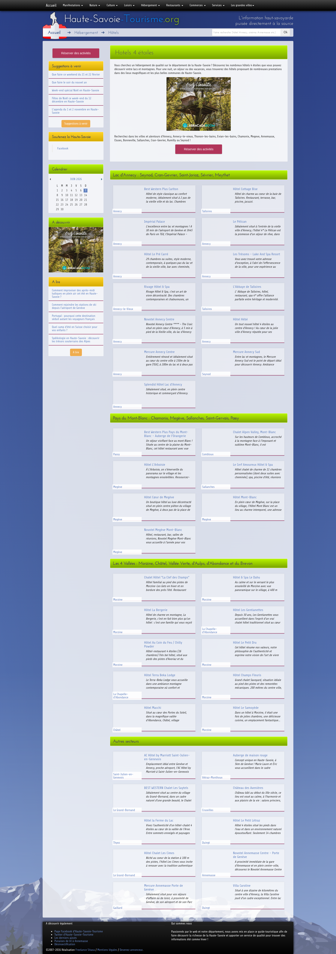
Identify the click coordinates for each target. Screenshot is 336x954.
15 (57, 199)
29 (57, 209)
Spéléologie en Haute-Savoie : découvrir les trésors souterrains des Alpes (75, 340)
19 (76, 199)
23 (62, 204)
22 (57, 204)
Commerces (198, 5)
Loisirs (129, 5)
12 (76, 195)
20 (81, 199)
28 (85, 204)
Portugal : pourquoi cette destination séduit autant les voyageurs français (73, 317)
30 (62, 209)
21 (85, 199)
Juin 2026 (76, 179)
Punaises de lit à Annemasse (71, 941)
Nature (94, 5)
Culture (112, 5)
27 (81, 204)
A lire (76, 352)
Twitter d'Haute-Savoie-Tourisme (73, 934)
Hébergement (150, 5)
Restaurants (174, 5)
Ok (285, 32)
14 (85, 195)
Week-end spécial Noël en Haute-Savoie (75, 90)
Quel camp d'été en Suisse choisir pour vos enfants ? (74, 328)
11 (71, 195)
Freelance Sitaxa (85, 949)
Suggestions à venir (75, 123)
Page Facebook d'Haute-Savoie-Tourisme (78, 931)
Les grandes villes (242, 5)
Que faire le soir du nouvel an (69, 82)
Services (218, 5)
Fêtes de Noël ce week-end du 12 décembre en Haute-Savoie (71, 100)
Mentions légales (107, 949)
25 (71, 204)
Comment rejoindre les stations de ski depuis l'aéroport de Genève (74, 306)
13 (81, 195)
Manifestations (73, 5)
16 (62, 199)
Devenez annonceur (131, 949)
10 (66, 195)
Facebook (62, 148)
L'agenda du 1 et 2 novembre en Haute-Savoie (75, 111)
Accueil (51, 5)
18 (71, 199)
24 (66, 204)
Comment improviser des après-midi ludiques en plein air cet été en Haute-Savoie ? (75, 293)
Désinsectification (64, 944)
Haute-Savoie (121, 18)
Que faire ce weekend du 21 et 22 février (76, 74)
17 (66, 199)
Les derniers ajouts (65, 937)
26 (76, 204)
